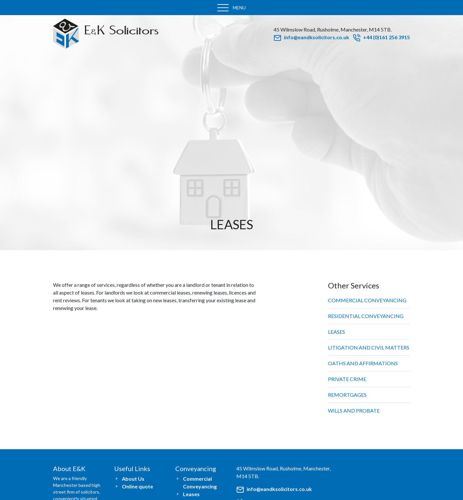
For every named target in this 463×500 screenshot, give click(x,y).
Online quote (137, 486)
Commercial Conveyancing (367, 300)
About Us (133, 479)
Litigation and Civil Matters (368, 347)
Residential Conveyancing (366, 316)
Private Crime (347, 379)
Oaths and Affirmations (363, 363)
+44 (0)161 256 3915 (381, 37)
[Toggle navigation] (231, 7)
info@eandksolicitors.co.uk (311, 37)
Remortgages (347, 395)
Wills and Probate (354, 410)
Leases (336, 332)
